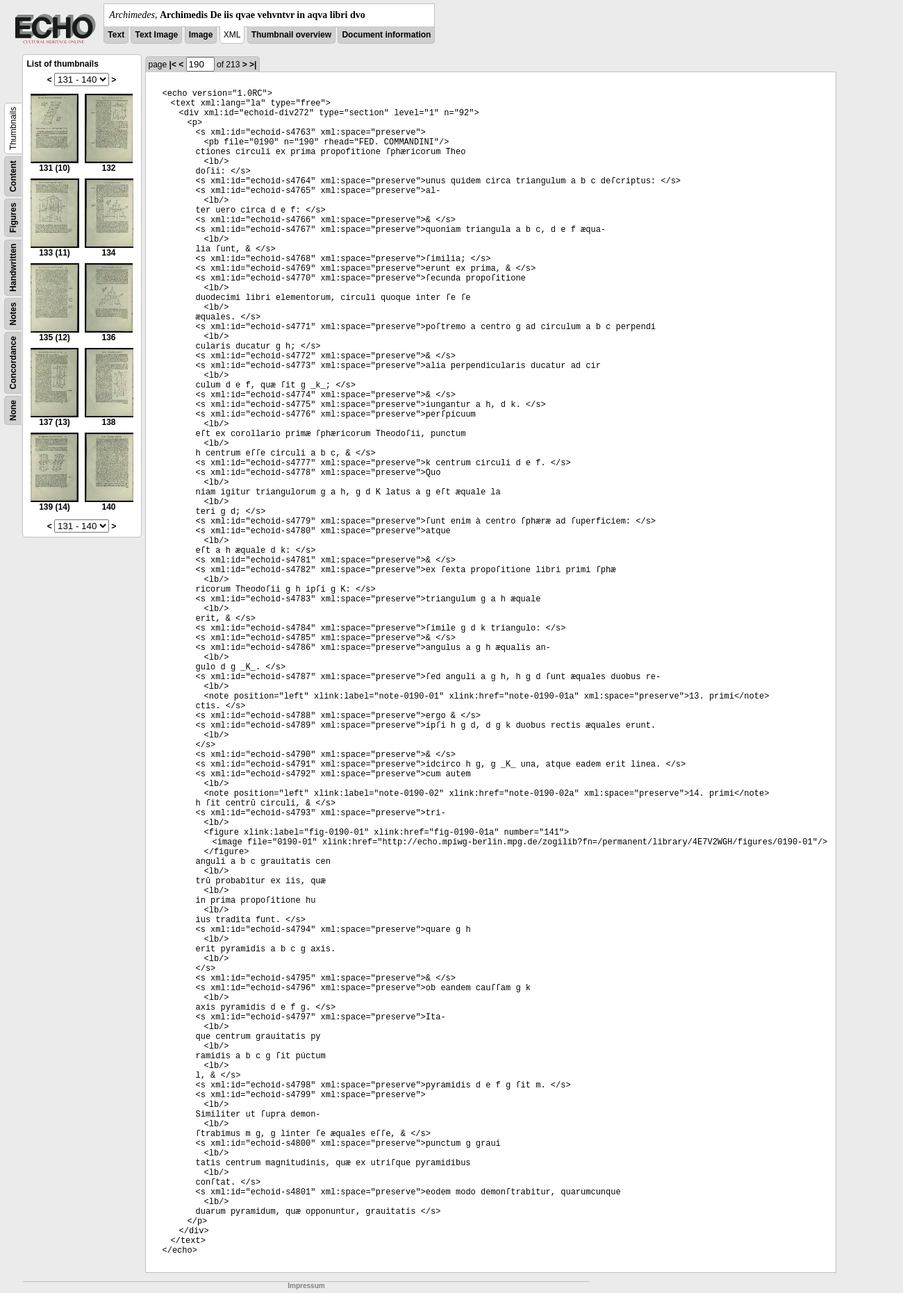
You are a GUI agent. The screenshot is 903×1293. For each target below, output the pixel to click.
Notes (13, 313)
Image (201, 35)
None (13, 410)
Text (116, 35)
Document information (386, 35)
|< (172, 64)
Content (13, 176)
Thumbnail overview (291, 35)
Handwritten (13, 268)
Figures (13, 218)
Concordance (13, 363)
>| (252, 64)
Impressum (306, 1286)
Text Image (156, 35)
